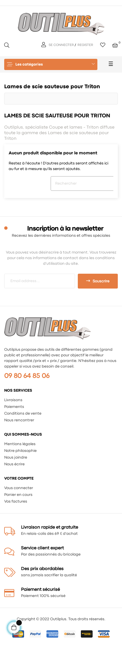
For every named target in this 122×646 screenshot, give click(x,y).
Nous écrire (14, 464)
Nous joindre (15, 457)
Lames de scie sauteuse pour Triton (52, 86)
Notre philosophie (20, 450)
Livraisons (13, 400)
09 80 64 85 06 (27, 376)
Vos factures (15, 501)
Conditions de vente (22, 413)
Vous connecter (18, 488)
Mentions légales (20, 444)
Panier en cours (18, 494)
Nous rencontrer (19, 420)
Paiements (14, 406)
